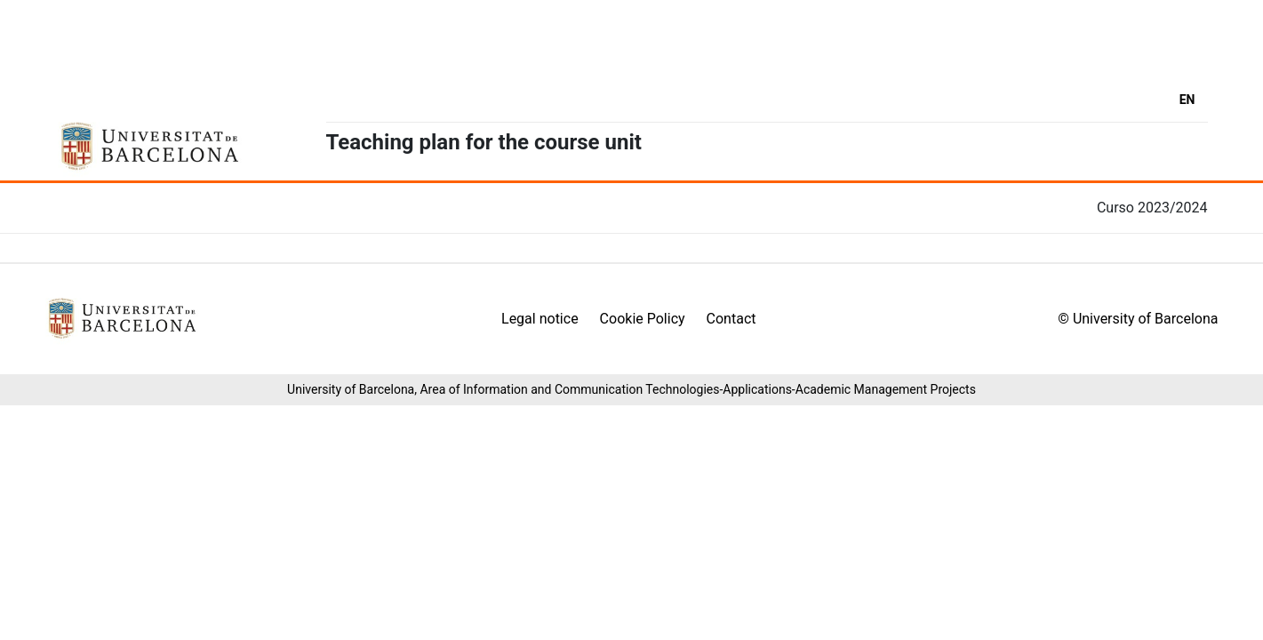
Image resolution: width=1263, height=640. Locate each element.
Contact (731, 318)
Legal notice (540, 318)
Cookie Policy (642, 318)
